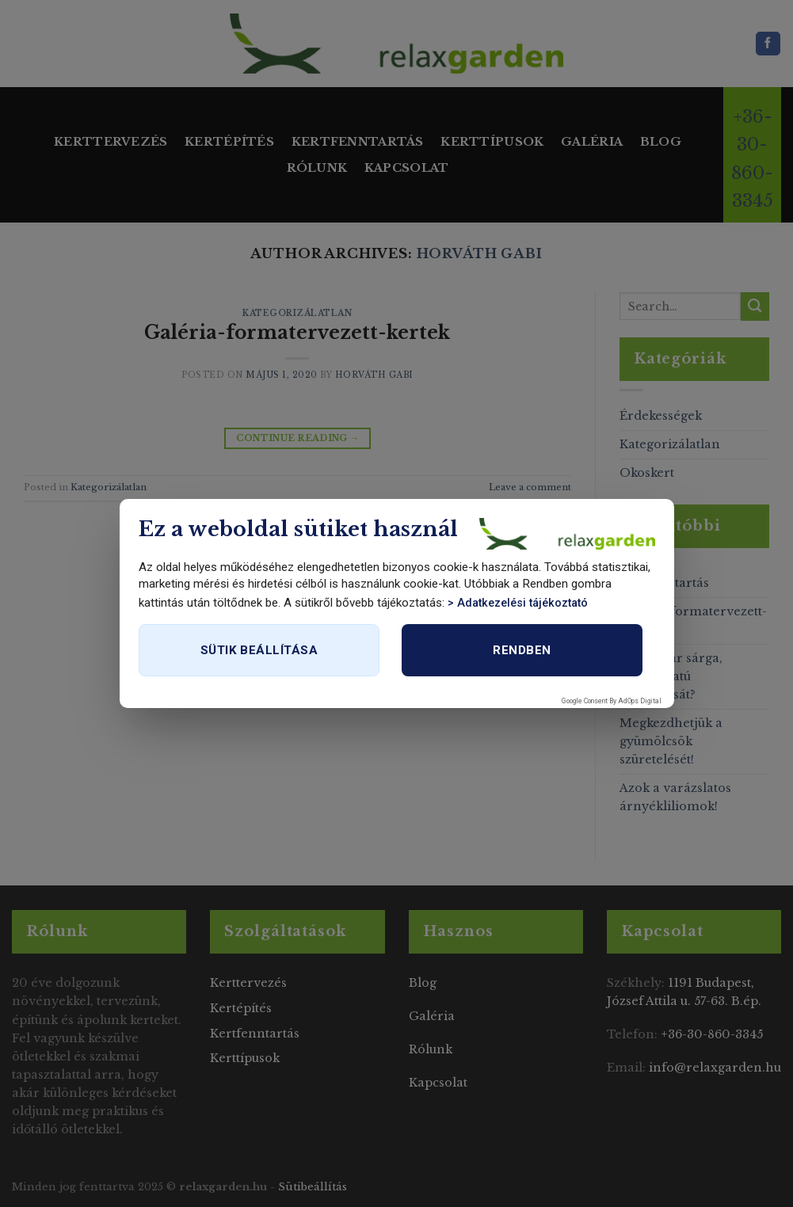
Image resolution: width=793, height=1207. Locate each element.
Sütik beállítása (259, 650)
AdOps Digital (639, 701)
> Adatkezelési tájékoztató (518, 603)
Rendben (522, 650)
